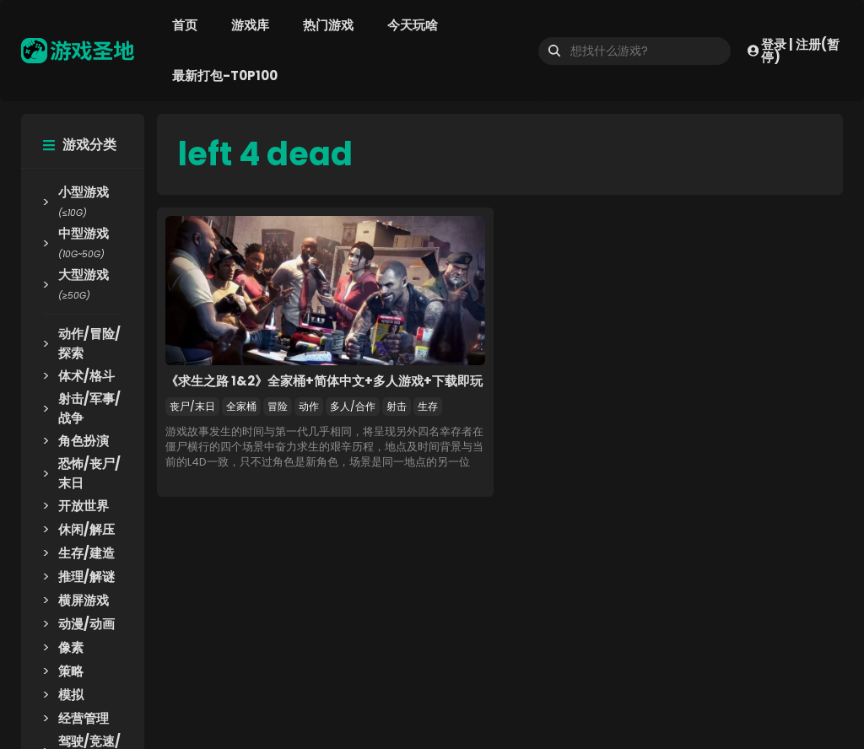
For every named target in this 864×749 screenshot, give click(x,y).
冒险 (277, 406)
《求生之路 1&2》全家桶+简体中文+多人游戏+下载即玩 (324, 381)
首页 (184, 25)
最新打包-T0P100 (225, 75)
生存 (428, 406)
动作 (309, 406)
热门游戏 (328, 25)
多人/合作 (352, 406)
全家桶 (241, 406)
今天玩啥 (412, 25)
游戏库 (250, 25)
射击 (396, 406)
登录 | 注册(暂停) (794, 50)
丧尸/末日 (192, 406)
